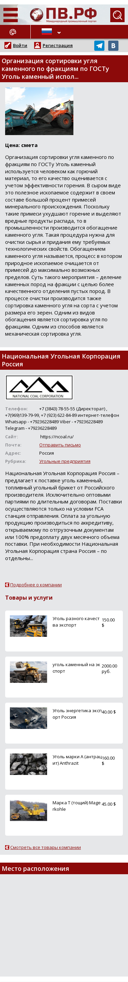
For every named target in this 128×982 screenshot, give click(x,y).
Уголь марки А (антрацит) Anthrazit (77, 759)
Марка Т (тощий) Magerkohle (77, 806)
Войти (20, 45)
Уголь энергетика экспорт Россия (77, 713)
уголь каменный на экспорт (76, 667)
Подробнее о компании (36, 585)
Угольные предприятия (64, 461)
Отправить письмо (60, 445)
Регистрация (58, 45)
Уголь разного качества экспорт (76, 621)
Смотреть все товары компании (45, 847)
